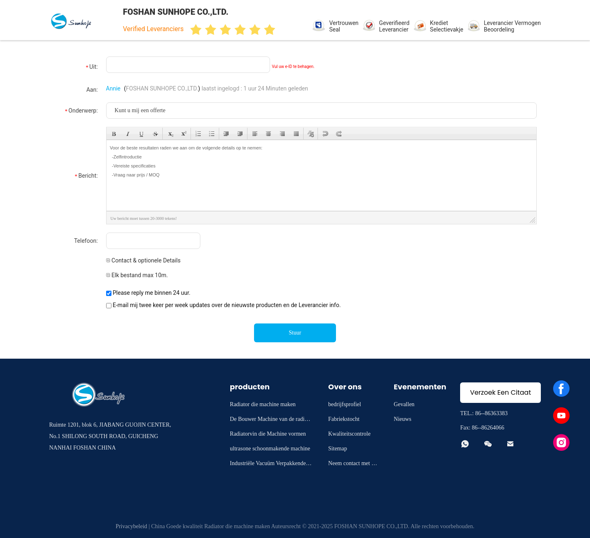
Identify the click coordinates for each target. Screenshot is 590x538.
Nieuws (402, 419)
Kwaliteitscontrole (349, 434)
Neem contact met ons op (352, 464)
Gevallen (404, 404)
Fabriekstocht (343, 419)
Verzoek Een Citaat (500, 392)
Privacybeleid (131, 526)
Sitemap (337, 448)
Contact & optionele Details (143, 260)
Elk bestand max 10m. (137, 275)
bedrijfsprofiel (344, 404)
